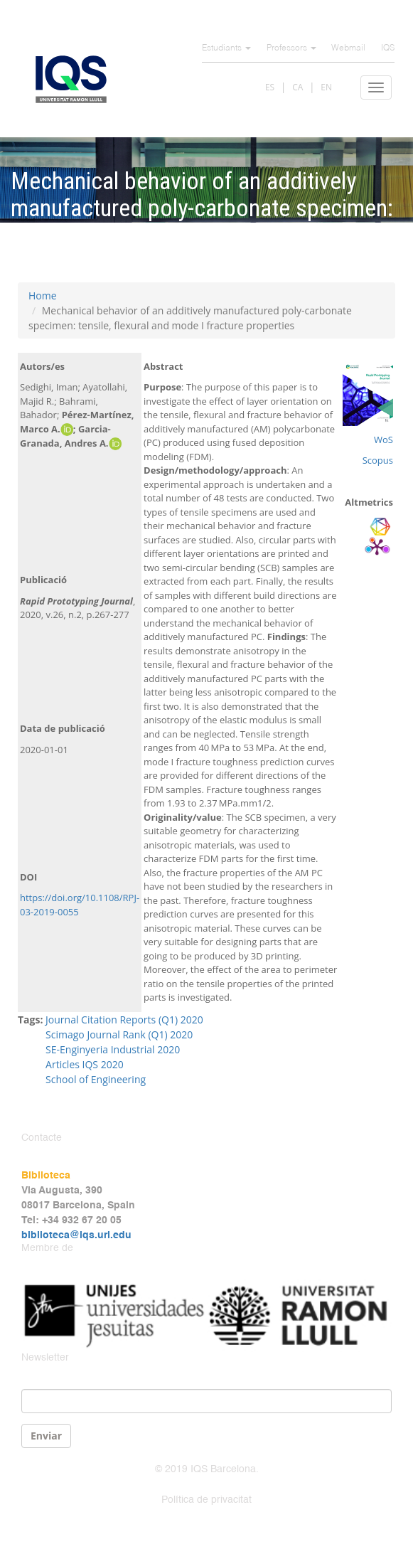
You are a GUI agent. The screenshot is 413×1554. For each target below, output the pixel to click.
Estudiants (226, 48)
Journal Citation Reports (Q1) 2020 (124, 1019)
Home (42, 295)
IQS (388, 48)
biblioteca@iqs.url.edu (76, 1235)
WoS (383, 439)
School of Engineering (95, 1079)
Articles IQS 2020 (84, 1064)
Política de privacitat (206, 1500)
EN (326, 87)
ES (269, 87)
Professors (291, 48)
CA (297, 87)
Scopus (378, 460)
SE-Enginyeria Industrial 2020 (112, 1049)
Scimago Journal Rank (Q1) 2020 (119, 1034)
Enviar (46, 1435)
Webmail (348, 48)
